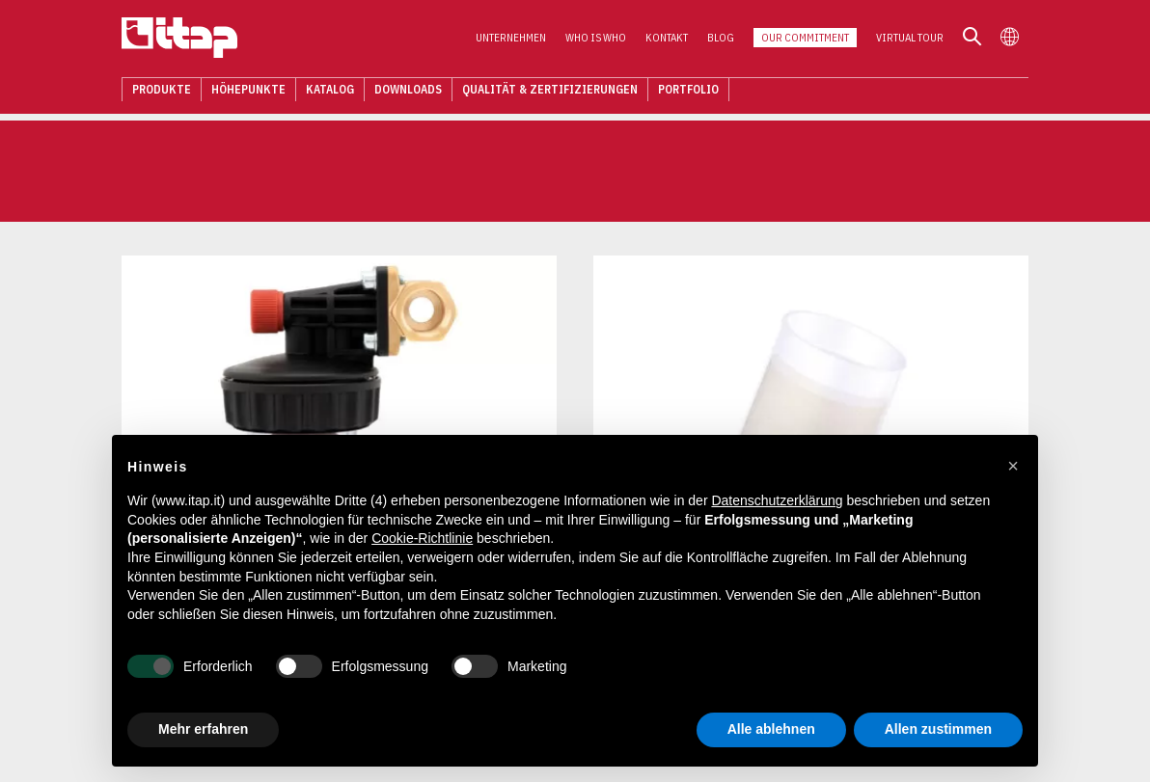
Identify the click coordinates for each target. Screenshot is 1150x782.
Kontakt (666, 39)
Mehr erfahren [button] (203, 729)
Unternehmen (511, 39)
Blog (720, 39)
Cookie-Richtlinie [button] (422, 538)
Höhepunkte (248, 91)
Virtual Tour (910, 39)
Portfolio (688, 91)
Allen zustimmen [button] (938, 729)
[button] (1013, 465)
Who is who (595, 39)
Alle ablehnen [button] (771, 729)
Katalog (330, 91)
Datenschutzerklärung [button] (776, 500)
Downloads (408, 91)
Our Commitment (805, 39)
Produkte (161, 91)
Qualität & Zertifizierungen (550, 91)
